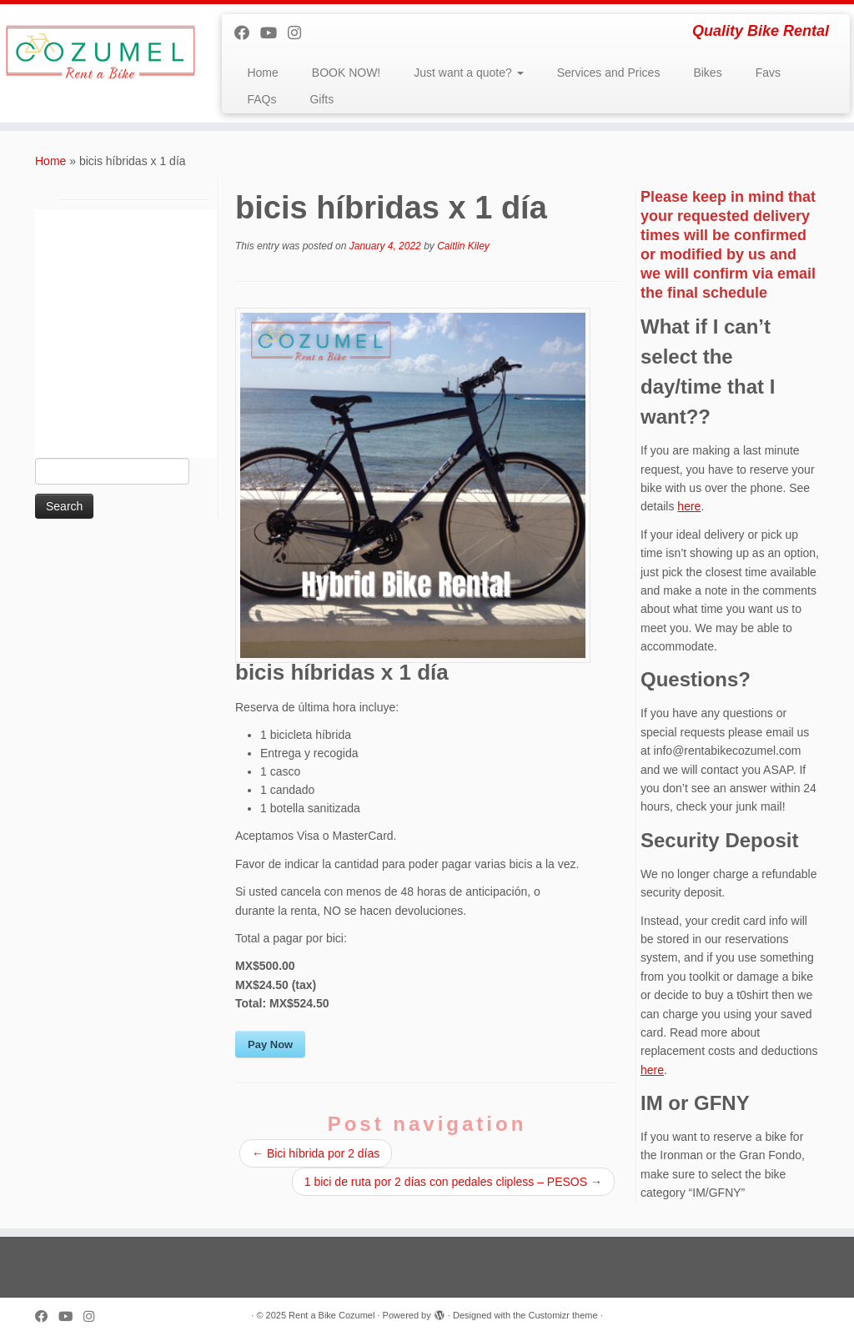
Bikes (707, 72)
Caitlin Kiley (463, 246)
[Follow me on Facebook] (247, 33)
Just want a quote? (468, 72)
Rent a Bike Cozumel (331, 1315)
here (689, 506)
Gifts (321, 99)
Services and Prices (609, 72)
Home (262, 72)
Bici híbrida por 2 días (315, 1153)
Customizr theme (562, 1315)
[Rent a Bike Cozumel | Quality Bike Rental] (100, 53)
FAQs (261, 99)
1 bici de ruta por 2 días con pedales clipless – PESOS (453, 1181)
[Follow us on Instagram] (300, 33)
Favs (768, 72)
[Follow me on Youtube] (274, 33)
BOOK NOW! (346, 72)
